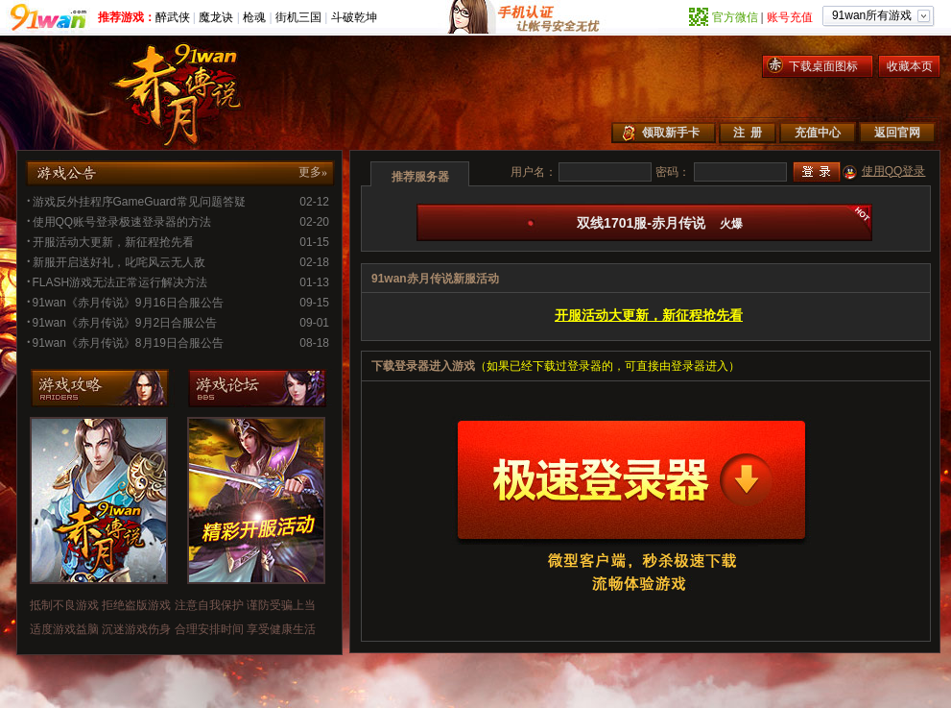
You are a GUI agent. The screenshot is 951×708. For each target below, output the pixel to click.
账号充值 (790, 17)
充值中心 (818, 132)
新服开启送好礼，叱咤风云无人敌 (116, 262)
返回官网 (897, 132)
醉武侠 (172, 17)
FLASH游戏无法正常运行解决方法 (117, 282)
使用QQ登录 (894, 171)
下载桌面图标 (823, 66)
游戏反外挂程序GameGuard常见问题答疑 (136, 201)
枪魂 (254, 17)
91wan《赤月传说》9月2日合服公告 (122, 323)
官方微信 (735, 17)
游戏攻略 (103, 388)
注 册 (748, 132)
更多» (312, 172)
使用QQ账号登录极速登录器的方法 (119, 222)
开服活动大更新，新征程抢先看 (110, 242)
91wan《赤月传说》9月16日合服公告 (125, 302)
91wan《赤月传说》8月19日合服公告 (125, 343)
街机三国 (298, 17)
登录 (817, 172)
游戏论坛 (260, 388)
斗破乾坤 (354, 17)
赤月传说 (185, 93)
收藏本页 (910, 66)
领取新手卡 (671, 132)
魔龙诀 (216, 17)
